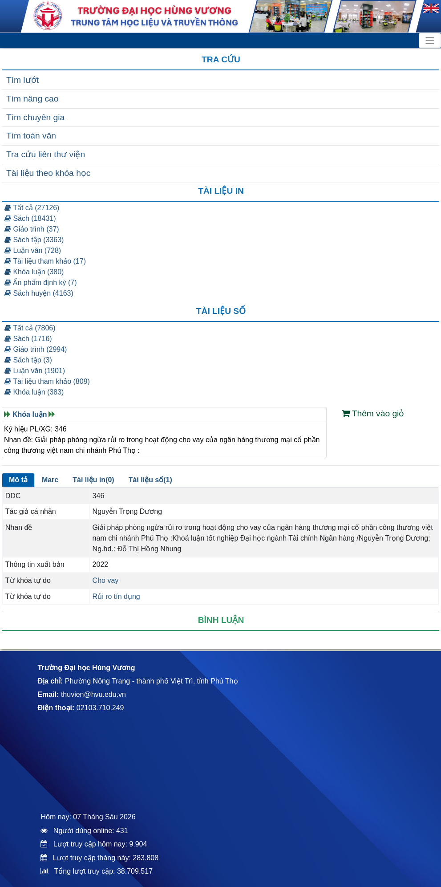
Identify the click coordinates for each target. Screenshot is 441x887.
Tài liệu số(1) (150, 480)
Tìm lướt (22, 80)
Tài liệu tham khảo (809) (47, 381)
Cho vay (106, 580)
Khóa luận (29, 414)
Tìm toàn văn (31, 135)
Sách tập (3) (28, 360)
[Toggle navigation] (430, 40)
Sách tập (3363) (34, 240)
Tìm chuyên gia (35, 117)
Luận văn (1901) (34, 370)
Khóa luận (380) (34, 272)
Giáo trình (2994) (35, 349)
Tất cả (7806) (30, 328)
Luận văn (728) (32, 250)
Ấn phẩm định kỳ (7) (40, 282)
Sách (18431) (30, 218)
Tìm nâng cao (32, 98)
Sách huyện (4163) (38, 293)
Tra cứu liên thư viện (45, 154)
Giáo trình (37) (31, 229)
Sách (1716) (28, 338)
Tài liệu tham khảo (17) (45, 261)
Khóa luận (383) (34, 392)
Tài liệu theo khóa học (48, 173)
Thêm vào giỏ (373, 413)
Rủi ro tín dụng (116, 596)
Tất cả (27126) (31, 208)
